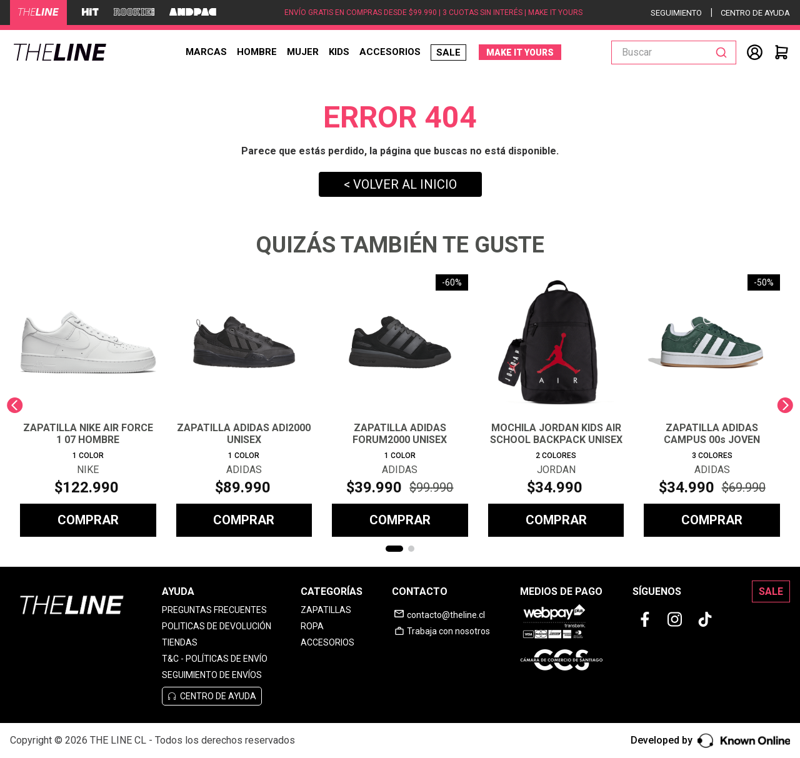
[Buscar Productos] (723, 52)
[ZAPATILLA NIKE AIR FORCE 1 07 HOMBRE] (88, 405)
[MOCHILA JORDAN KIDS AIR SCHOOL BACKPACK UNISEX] (556, 405)
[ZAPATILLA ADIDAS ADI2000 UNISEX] (244, 405)
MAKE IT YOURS (520, 52)
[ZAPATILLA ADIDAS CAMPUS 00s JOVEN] (712, 405)
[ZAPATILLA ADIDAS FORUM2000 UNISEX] (400, 405)
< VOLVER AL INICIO (400, 184)
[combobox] (673, 52)
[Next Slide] (785, 405)
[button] (394, 549)
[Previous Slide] (14, 405)
